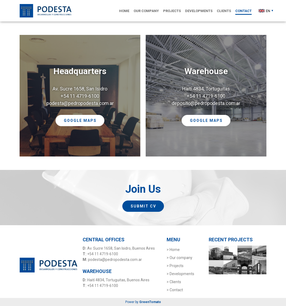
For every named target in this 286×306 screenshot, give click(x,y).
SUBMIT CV (143, 206)
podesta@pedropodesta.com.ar (80, 103)
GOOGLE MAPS (80, 120)
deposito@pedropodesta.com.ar (206, 103)
